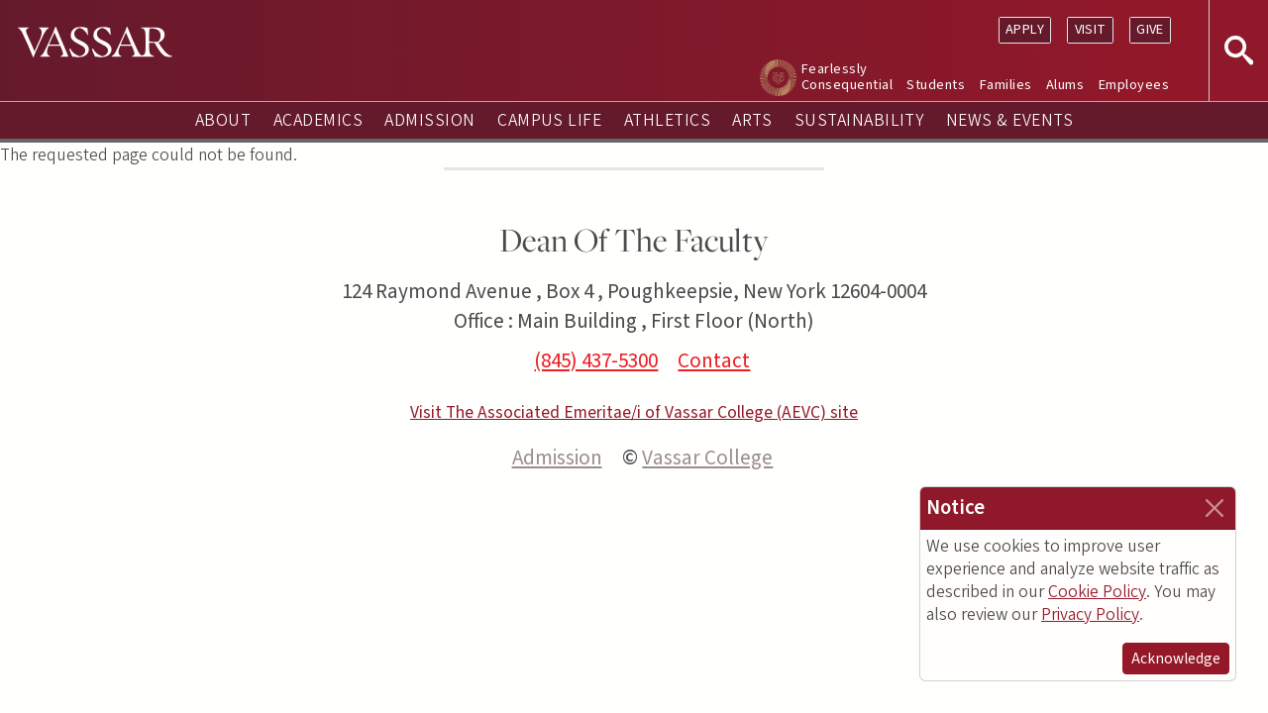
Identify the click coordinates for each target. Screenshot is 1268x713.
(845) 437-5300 (596, 360)
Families (1006, 84)
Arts (752, 120)
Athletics (667, 120)
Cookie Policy (1097, 591)
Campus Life (549, 120)
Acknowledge (1175, 658)
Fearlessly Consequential (847, 76)
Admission (429, 120)
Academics (318, 120)
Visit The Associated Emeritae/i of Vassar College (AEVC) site (634, 412)
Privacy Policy (1090, 614)
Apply (1024, 29)
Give (1150, 29)
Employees (1134, 84)
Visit (1091, 29)
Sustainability (859, 120)
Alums (1065, 84)
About (223, 120)
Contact (714, 360)
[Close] (1214, 508)
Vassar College (707, 457)
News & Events (1009, 120)
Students (935, 84)
